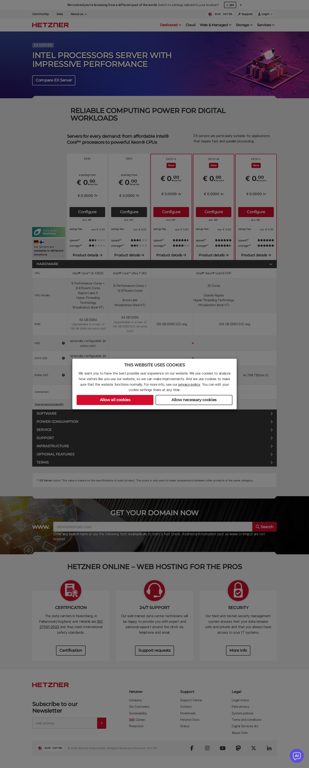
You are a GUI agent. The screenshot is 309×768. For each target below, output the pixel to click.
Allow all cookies (115, 400)
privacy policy (189, 384)
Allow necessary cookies (194, 400)
